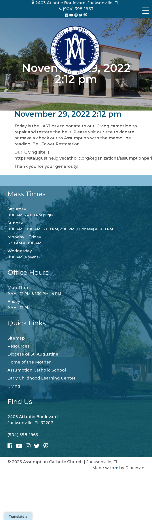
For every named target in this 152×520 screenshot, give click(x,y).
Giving (14, 386)
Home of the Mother (29, 362)
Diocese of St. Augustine (33, 354)
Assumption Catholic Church (53, 461)
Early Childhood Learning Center (42, 378)
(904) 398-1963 (23, 434)
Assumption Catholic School (37, 370)
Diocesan (134, 467)
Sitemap (16, 338)
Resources (18, 346)
